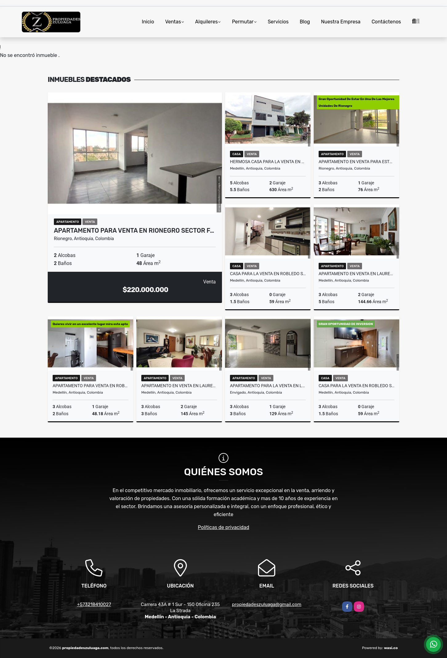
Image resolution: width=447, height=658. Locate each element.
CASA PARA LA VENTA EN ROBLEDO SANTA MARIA (268, 273)
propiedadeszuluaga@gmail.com (266, 604)
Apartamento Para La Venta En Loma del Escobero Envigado (268, 385)
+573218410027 (94, 604)
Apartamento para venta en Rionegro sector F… (134, 230)
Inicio (148, 22)
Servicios (278, 22)
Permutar (242, 22)
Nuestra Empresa (340, 22)
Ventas (173, 22)
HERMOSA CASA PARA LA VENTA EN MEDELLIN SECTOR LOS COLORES (268, 161)
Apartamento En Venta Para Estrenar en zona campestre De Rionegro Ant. (356, 161)
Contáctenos (386, 22)
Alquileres (206, 22)
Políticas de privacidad (223, 527)
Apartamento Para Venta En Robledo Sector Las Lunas (90, 385)
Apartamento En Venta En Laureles (356, 273)
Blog (305, 22)
